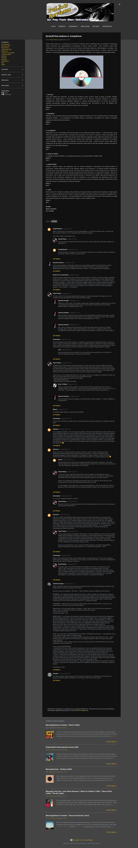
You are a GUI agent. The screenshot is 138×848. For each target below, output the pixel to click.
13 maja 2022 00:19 (72, 564)
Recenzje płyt (5, 46)
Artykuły (95, 26)
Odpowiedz (56, 259)
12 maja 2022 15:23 (66, 555)
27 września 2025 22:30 (64, 673)
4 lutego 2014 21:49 (66, 339)
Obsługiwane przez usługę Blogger (81, 840)
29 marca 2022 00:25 (72, 501)
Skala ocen (85, 26)
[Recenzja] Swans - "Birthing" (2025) (59, 769)
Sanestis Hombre (58, 262)
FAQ (76, 710)
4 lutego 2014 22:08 (66, 349)
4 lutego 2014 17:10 (73, 249)
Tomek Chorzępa (58, 583)
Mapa (3, 64)
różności (54, 221)
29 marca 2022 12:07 (64, 514)
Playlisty (4, 58)
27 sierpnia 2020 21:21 (64, 449)
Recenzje (62, 26)
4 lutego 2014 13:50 (67, 228)
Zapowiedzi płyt (6, 49)
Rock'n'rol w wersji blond (60, 275)
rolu (59, 350)
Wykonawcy (73, 26)
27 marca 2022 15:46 (66, 496)
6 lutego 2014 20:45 (74, 396)
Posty (5, 93)
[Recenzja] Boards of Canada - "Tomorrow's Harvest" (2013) (67, 815)
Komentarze (7, 94)
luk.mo (60, 459)
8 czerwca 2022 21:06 (68, 459)
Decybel (55, 673)
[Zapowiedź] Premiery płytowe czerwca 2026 (62, 747)
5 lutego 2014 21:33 (72, 384)
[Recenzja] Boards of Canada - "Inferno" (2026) (63, 725)
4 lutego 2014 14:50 (72, 239)
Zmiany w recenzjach (7, 53)
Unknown (56, 429)
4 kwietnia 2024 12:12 (69, 583)
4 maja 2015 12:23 (62, 409)
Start (53, 26)
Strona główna (5, 44)
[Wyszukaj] (120, 4)
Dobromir (56, 514)
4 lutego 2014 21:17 (67, 293)
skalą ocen (85, 710)
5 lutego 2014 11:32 (74, 324)
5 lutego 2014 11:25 (74, 300)
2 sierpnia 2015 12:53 (66, 418)
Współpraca (107, 26)
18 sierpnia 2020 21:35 (64, 429)
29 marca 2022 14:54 (72, 531)
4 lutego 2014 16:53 (69, 262)
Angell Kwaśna (57, 229)
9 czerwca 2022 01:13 (72, 471)
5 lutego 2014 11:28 (74, 312)
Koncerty (4, 59)
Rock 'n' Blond (62, 384)
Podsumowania (6, 54)
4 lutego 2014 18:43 (74, 275)
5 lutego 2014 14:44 (67, 363)
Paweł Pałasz (62, 239)
